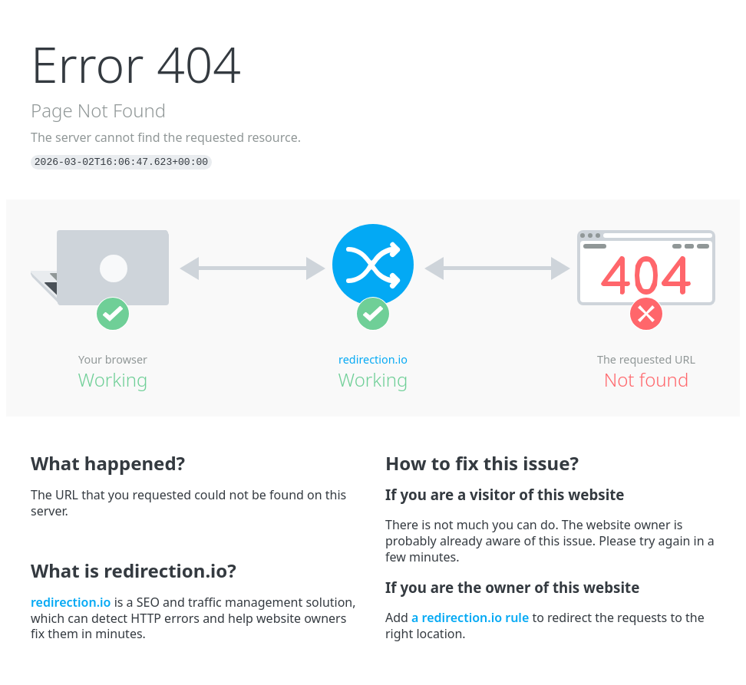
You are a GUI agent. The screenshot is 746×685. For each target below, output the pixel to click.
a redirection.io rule (470, 617)
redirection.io (373, 359)
